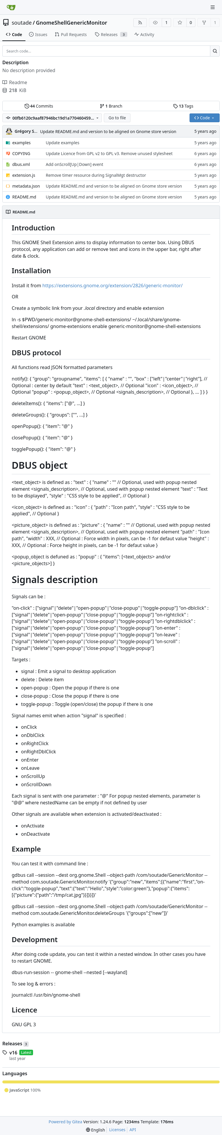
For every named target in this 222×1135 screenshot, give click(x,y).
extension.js (23, 175)
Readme (14, 82)
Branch (111, 106)
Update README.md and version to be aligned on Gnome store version (108, 131)
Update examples (62, 142)
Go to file (117, 117)
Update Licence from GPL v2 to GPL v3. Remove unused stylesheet (109, 153)
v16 (13, 1053)
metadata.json (26, 186)
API (133, 1129)
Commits (39, 106)
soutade (22, 23)
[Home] (11, 7)
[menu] (95, 1130)
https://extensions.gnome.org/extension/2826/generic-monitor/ (112, 285)
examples (21, 142)
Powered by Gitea (65, 1121)
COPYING (21, 153)
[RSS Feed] (140, 22)
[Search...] (215, 51)
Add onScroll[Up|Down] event (74, 164)
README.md (24, 197)
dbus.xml (21, 164)
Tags (183, 106)
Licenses (117, 1129)
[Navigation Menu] (213, 7)
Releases (15, 1043)
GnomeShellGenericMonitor (71, 23)
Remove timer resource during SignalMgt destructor (96, 175)
